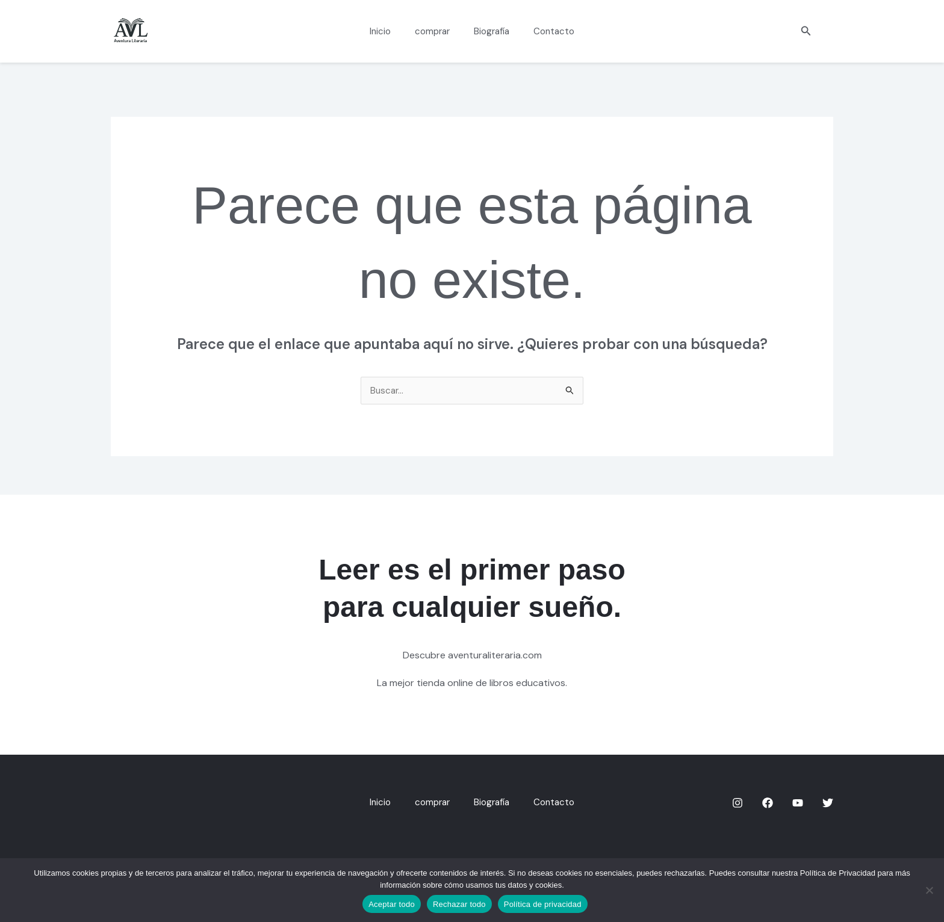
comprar (435, 31)
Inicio (389, 31)
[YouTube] (797, 803)
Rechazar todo (459, 904)
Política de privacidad (543, 904)
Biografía (488, 31)
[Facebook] (767, 803)
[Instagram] (737, 803)
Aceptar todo (391, 904)
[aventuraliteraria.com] (130, 30)
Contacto (544, 31)
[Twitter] (827, 803)
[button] (806, 31)
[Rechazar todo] (929, 890)
